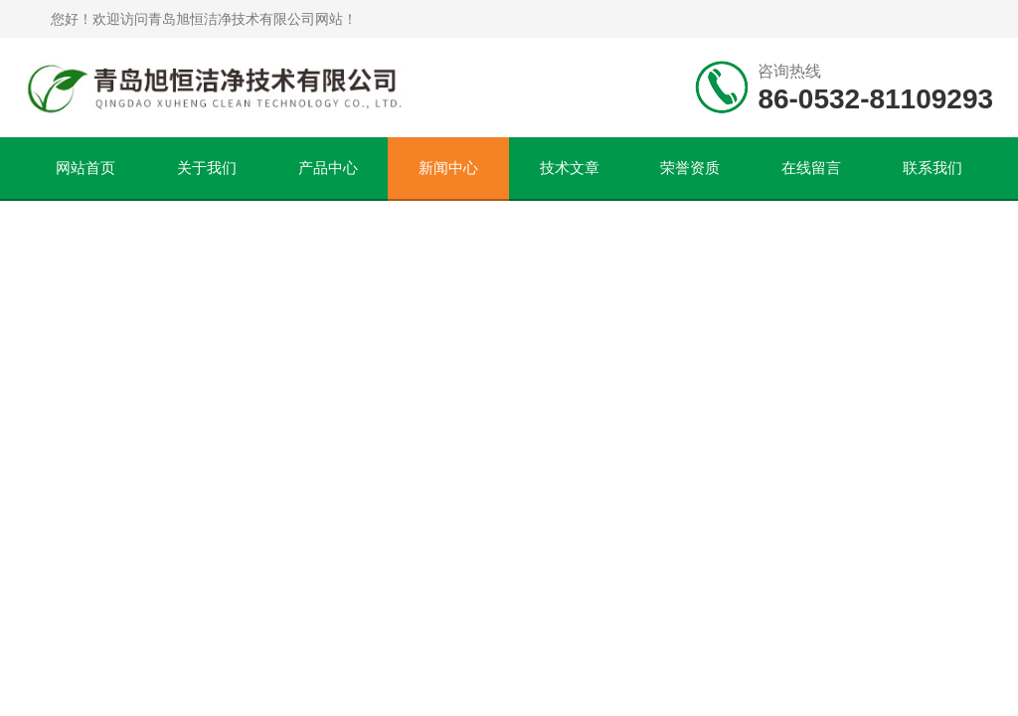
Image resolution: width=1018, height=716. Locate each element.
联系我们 (932, 167)
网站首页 (85, 167)
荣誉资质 (690, 167)
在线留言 (811, 167)
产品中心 (328, 167)
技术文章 (569, 167)
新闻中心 (448, 167)
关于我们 (207, 167)
